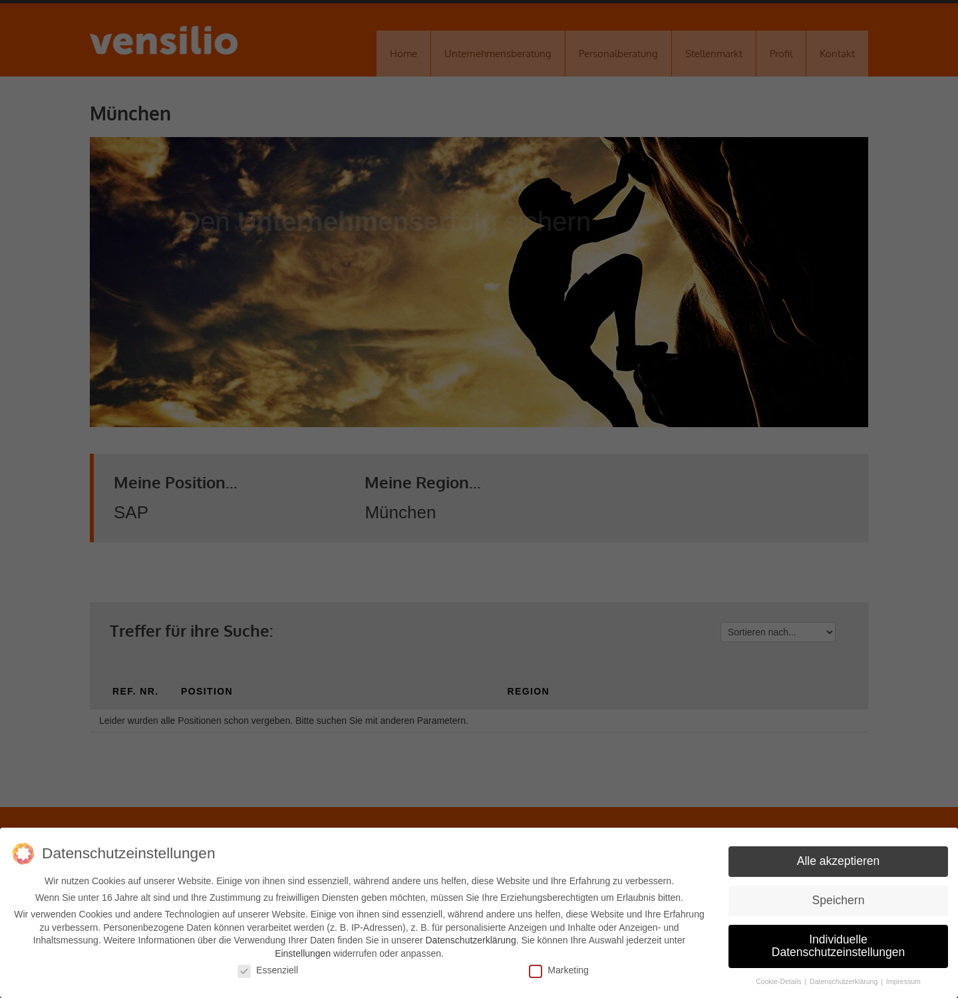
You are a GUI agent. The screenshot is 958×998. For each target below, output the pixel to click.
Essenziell (268, 970)
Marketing (558, 970)
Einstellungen (303, 953)
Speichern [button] (838, 900)
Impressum (903, 981)
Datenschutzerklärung (470, 940)
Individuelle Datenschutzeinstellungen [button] (838, 946)
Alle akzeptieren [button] (838, 861)
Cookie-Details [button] (779, 981)
